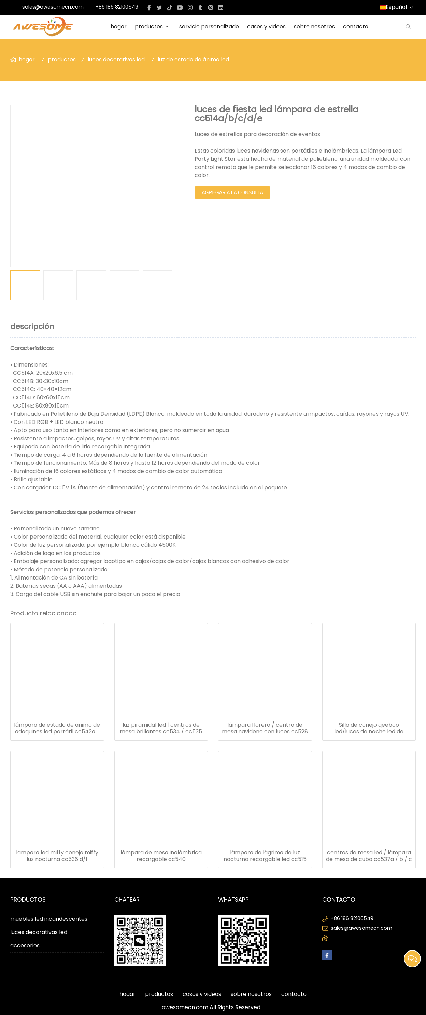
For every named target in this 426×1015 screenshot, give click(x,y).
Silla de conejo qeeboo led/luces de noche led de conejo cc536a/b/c (368, 728)
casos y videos (266, 26)
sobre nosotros (314, 26)
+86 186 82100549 (117, 6)
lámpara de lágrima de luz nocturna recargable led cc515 (265, 856)
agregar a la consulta (232, 192)
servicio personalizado (209, 26)
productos (153, 26)
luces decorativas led (116, 59)
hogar (119, 26)
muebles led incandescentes (48, 919)
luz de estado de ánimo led (193, 59)
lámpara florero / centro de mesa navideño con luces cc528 (265, 728)
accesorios (25, 945)
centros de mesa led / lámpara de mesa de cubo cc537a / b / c (369, 856)
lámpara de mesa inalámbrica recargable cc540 (161, 856)
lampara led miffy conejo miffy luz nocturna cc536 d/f (57, 856)
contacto (355, 26)
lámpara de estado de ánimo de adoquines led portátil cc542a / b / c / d (57, 728)
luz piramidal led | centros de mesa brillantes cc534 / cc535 (161, 728)
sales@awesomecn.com (53, 6)
